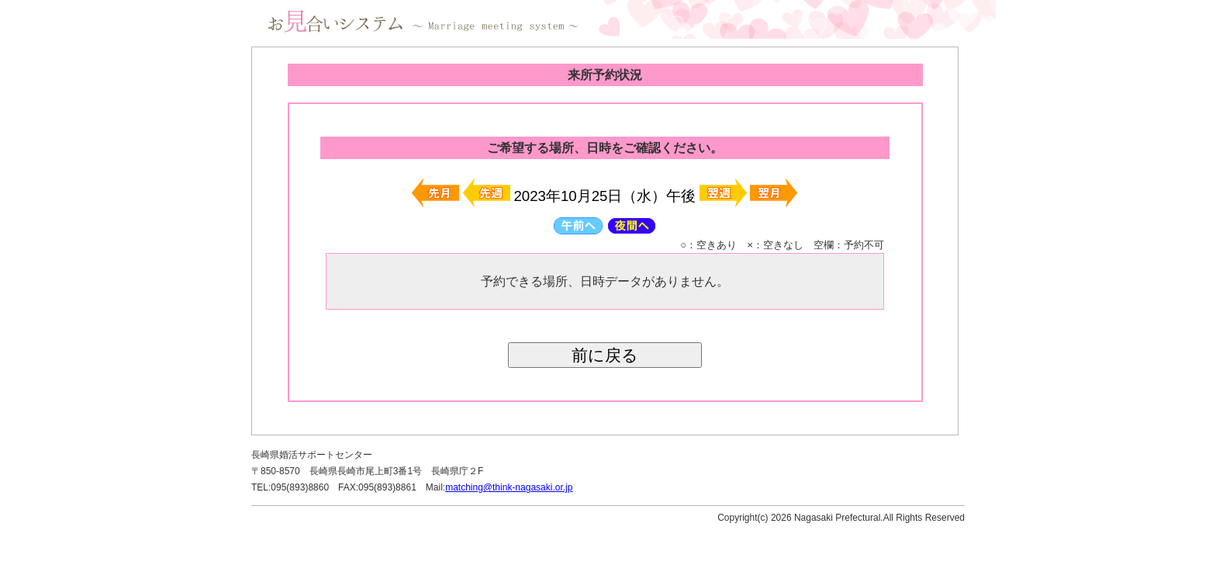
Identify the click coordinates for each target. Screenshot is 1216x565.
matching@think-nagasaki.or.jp (508, 487)
